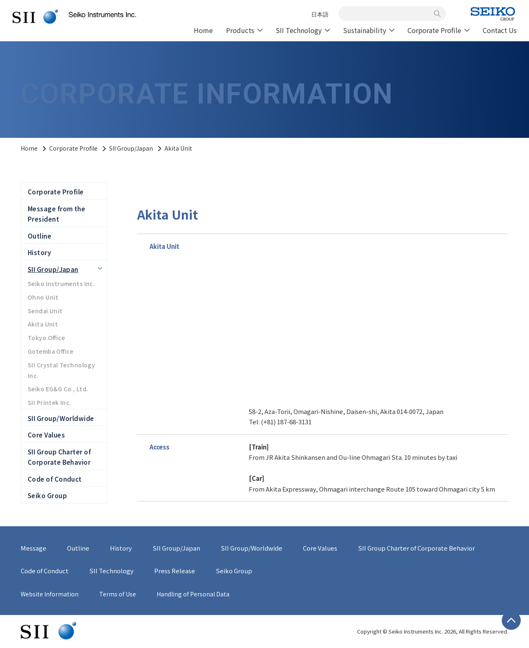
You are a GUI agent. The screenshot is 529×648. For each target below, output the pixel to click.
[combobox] (388, 14)
